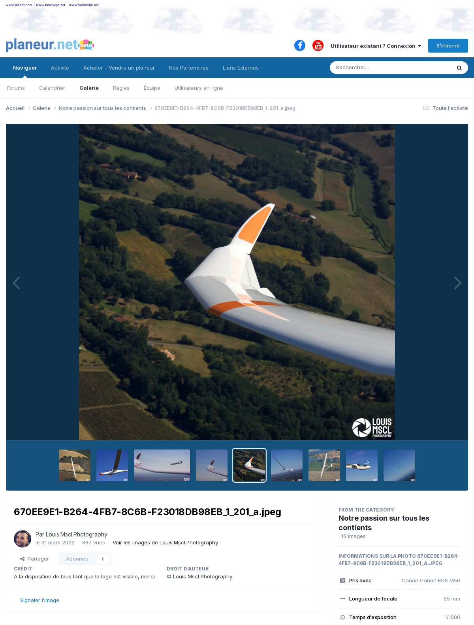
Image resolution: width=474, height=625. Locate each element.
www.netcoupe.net (50, 5)
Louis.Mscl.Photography (76, 534)
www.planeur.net (19, 5)
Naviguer (25, 71)
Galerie (89, 88)
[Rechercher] (367, 67)
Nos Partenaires (189, 67)
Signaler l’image (39, 600)
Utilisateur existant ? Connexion (376, 46)
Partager (34, 558)
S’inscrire (448, 45)
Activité (60, 67)
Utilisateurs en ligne (199, 88)
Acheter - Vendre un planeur (119, 67)
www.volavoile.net (83, 5)
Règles (121, 88)
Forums (16, 88)
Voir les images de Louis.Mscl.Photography (165, 542)
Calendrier (52, 88)
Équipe (152, 88)
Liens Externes (241, 67)
